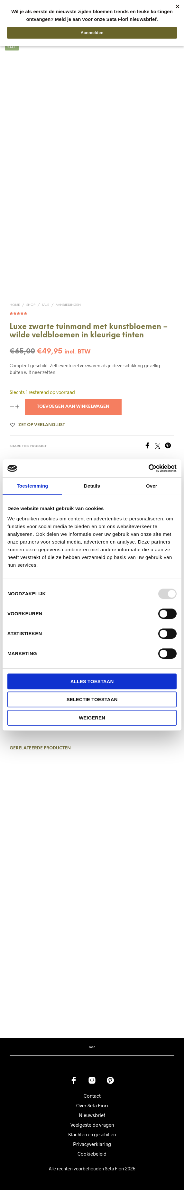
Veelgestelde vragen (92, 1125)
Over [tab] (151, 486)
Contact (92, 1096)
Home (15, 305)
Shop (30, 305)
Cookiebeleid (92, 1154)
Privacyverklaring (92, 1144)
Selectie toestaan (92, 699)
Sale (45, 305)
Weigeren (92, 717)
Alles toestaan (92, 681)
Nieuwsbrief (92, 1115)
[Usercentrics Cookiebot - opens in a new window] (148, 468)
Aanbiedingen (68, 305)
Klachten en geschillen (92, 1134)
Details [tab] (92, 486)
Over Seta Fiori (92, 1105)
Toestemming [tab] (32, 486)
